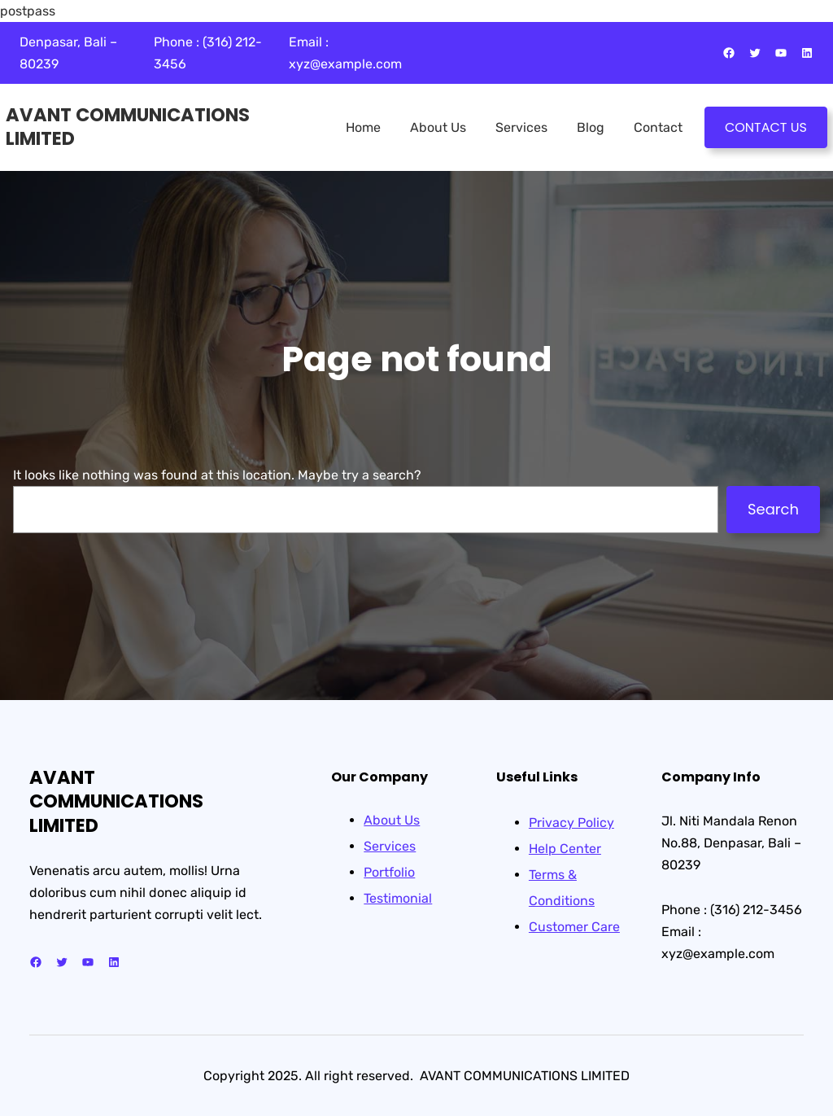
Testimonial (398, 898)
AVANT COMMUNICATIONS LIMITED (128, 126)
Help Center (565, 848)
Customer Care (574, 926)
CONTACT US (766, 127)
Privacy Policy (571, 822)
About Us (392, 820)
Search (773, 509)
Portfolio (389, 872)
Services (390, 846)
